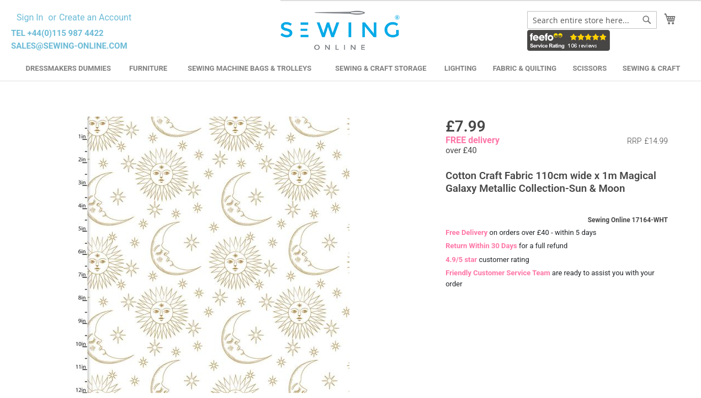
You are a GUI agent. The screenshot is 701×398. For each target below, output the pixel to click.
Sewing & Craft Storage (380, 68)
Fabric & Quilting (524, 68)
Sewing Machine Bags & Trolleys (249, 68)
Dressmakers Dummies (68, 68)
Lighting (460, 68)
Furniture (148, 68)
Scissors (590, 68)
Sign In (30, 17)
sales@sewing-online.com (69, 46)
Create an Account (95, 17)
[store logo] (341, 31)
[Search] (646, 20)
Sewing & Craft (651, 68)
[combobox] (592, 20)
